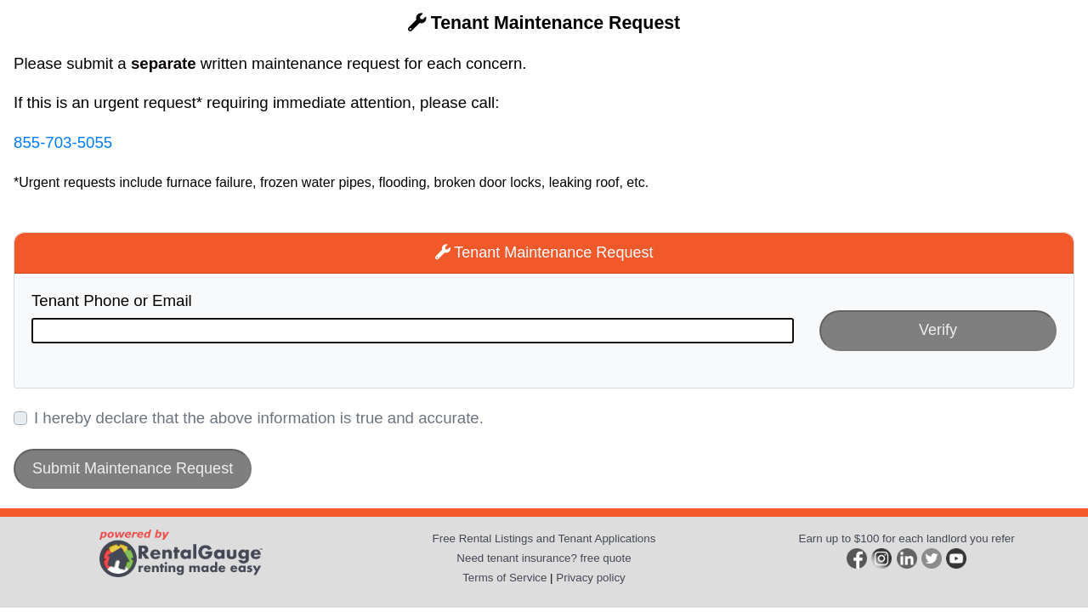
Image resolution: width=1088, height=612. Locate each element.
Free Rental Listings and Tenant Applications (544, 538)
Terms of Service (504, 577)
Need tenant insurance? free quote (543, 558)
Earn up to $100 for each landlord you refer (907, 538)
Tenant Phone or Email (111, 300)
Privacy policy (590, 577)
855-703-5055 (63, 142)
